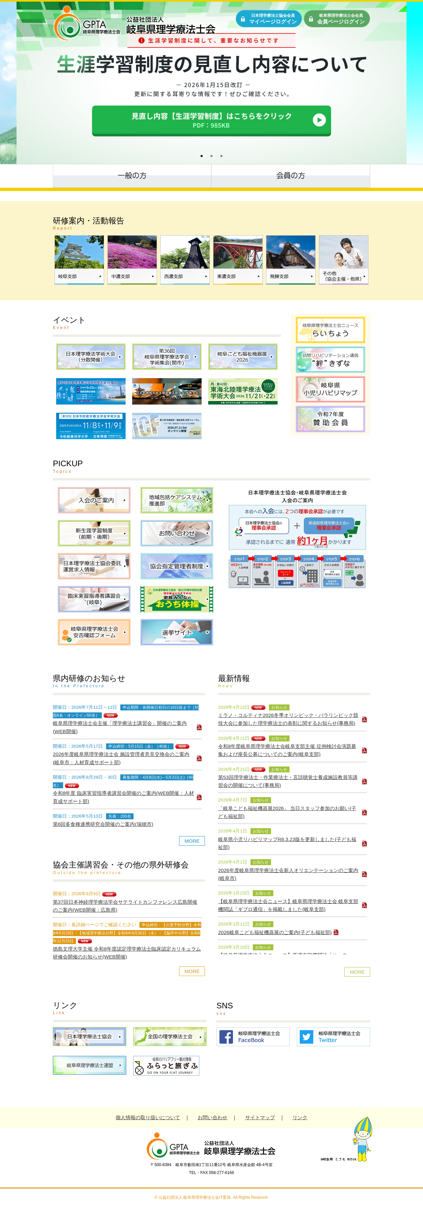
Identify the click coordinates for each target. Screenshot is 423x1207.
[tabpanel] (211, 83)
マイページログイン (273, 18)
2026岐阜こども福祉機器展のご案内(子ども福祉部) (275, 932)
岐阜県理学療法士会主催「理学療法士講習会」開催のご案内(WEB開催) (120, 727)
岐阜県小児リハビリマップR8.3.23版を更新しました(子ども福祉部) (287, 843)
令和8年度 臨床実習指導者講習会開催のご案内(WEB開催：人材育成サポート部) (123, 797)
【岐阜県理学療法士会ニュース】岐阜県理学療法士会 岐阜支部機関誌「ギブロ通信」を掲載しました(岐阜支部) (288, 905)
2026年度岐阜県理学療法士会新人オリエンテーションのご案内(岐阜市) (288, 874)
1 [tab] (200, 155)
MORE (192, 841)
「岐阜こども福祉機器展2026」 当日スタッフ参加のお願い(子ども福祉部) (287, 812)
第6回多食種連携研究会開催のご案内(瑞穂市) (103, 824)
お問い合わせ (212, 1117)
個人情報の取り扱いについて (148, 1117)
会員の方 (291, 175)
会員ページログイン (341, 18)
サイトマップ (260, 1117)
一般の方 (132, 175)
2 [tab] (210, 155)
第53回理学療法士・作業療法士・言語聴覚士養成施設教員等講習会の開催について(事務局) (288, 781)
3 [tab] (219, 155)
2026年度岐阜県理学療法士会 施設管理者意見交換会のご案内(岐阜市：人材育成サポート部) (121, 758)
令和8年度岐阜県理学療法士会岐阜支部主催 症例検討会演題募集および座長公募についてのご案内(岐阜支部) (287, 750)
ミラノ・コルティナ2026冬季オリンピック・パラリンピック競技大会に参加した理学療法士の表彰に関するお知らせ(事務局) (288, 719)
